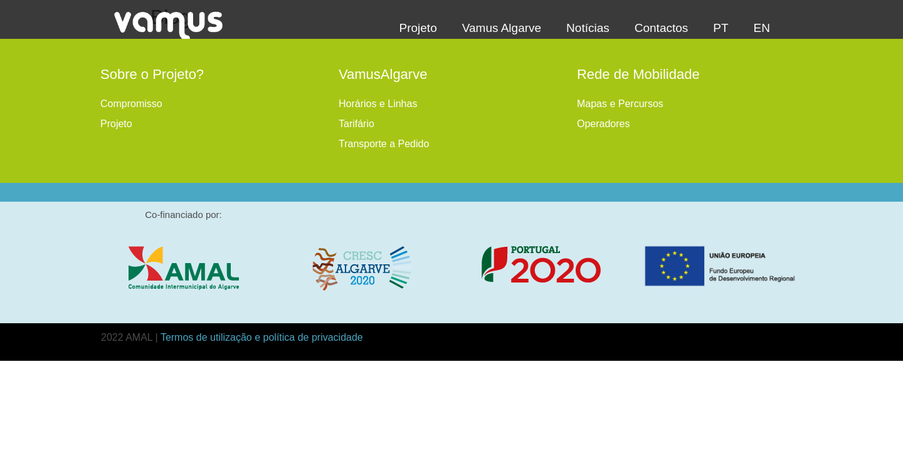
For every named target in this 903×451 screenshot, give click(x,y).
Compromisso (131, 103)
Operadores (603, 123)
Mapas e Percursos (620, 103)
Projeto (116, 123)
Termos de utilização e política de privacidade (262, 337)
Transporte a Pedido (384, 143)
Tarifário (356, 123)
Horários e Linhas (378, 103)
